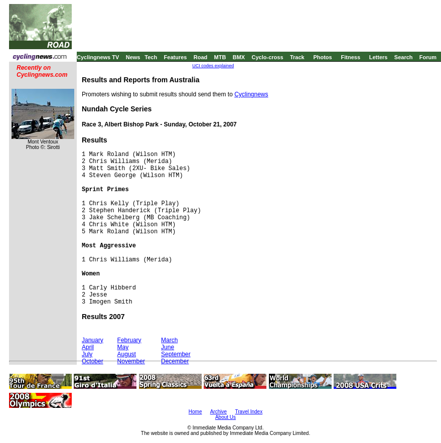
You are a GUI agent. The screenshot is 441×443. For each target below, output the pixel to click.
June (167, 347)
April (88, 347)
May (123, 347)
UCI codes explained (213, 65)
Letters (378, 57)
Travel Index (249, 411)
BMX (239, 57)
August (126, 354)
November (131, 361)
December (175, 361)
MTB (220, 57)
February (129, 340)
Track (297, 57)
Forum (427, 57)
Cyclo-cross (267, 57)
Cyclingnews (251, 94)
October (92, 361)
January (92, 340)
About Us (225, 417)
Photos (322, 57)
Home (195, 411)
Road (201, 57)
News (133, 57)
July (87, 354)
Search (403, 57)
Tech (150, 57)
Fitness (350, 57)
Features (175, 57)
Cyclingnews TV (98, 57)
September (176, 354)
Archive (218, 411)
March (169, 340)
